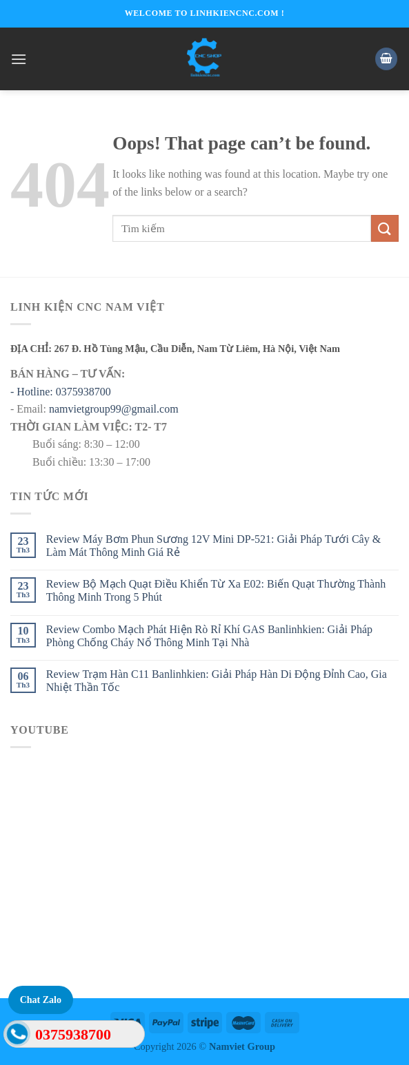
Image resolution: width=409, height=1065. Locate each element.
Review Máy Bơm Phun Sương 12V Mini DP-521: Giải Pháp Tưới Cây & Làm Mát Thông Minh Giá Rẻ (213, 545)
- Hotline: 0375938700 (60, 391)
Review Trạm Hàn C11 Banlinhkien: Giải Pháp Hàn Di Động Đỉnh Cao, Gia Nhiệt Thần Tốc (216, 680)
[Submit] (385, 228)
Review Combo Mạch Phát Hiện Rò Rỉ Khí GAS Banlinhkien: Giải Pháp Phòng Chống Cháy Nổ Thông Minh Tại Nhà (209, 635)
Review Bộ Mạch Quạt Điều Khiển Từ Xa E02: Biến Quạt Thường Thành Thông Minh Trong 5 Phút (216, 590)
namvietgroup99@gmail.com (114, 409)
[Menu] (18, 59)
